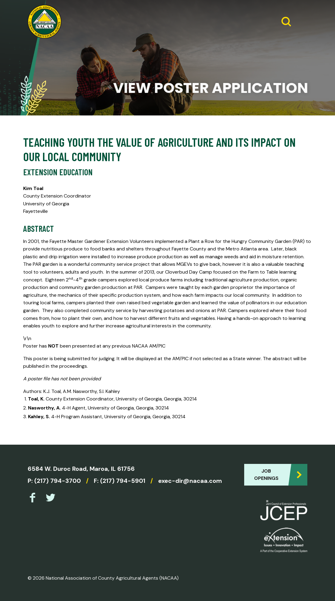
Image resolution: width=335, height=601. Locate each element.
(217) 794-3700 (57, 481)
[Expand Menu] (300, 21)
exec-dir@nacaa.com (190, 481)
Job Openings (266, 474)
